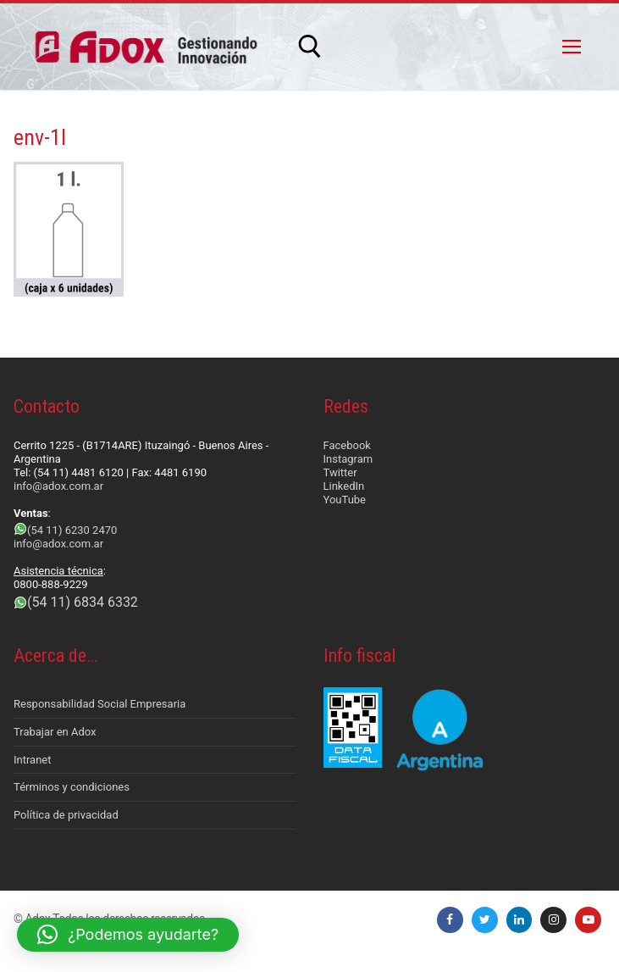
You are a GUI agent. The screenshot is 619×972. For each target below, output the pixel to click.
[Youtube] (588, 920)
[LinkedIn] (519, 920)
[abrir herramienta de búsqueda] (310, 46)
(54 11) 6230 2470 (72, 530)
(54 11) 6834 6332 (82, 602)
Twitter (340, 472)
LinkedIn (344, 486)
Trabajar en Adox (55, 731)
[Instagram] (553, 920)
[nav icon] (571, 46)
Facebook (347, 445)
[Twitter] (485, 920)
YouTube (345, 499)
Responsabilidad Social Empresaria (99, 703)
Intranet (33, 759)
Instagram (348, 459)
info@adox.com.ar (58, 486)
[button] (128, 935)
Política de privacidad (66, 814)
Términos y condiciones (72, 786)
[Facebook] (450, 920)
